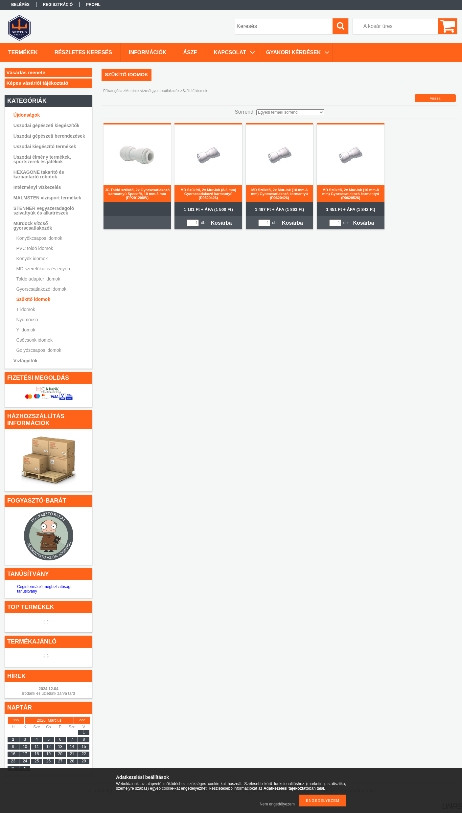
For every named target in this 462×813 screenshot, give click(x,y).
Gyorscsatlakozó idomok (41, 289)
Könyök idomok (32, 258)
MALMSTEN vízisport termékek (47, 197)
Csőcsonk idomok (34, 340)
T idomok (25, 309)
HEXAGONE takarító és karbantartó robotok (38, 174)
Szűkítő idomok (33, 299)
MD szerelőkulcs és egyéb (43, 268)
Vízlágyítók (25, 360)
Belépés (20, 4)
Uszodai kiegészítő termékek (44, 146)
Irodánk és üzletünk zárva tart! (48, 693)
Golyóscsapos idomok (38, 350)
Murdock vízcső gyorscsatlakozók (32, 226)
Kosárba (221, 223)
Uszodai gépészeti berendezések (49, 136)
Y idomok (25, 329)
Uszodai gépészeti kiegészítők (46, 125)
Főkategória (112, 91)
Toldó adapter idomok (38, 279)
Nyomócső (27, 319)
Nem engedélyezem (277, 804)
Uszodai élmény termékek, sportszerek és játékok (42, 159)
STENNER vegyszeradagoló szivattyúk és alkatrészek (43, 210)
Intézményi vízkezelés (37, 187)
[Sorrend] (290, 112)
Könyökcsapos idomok (39, 238)
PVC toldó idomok (34, 248)
